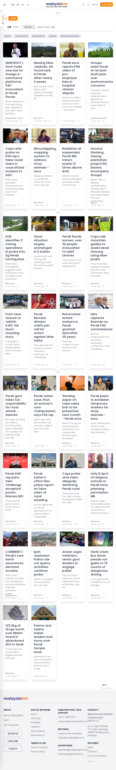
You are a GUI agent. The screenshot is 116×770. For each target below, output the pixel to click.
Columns (92, 751)
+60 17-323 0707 (67, 717)
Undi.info (35, 726)
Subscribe (106, 4)
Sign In (95, 4)
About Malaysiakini (13, 715)
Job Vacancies (11, 725)
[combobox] (46, 27)
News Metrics (38, 735)
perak (29, 27)
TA (27, 5)
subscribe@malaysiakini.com (73, 721)
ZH (22, 5)
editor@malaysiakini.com (71, 737)
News (90, 747)
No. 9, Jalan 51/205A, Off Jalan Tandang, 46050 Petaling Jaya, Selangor (99, 731)
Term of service (39, 747)
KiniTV (34, 714)
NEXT (106, 684)
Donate (13, 748)
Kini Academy (38, 731)
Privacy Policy (38, 751)
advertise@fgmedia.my (70, 754)
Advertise (13, 733)
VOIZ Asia (35, 718)
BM (17, 5)
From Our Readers (97, 755)
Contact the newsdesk (70, 733)
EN (13, 5)
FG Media (35, 722)
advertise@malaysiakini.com (73, 749)
